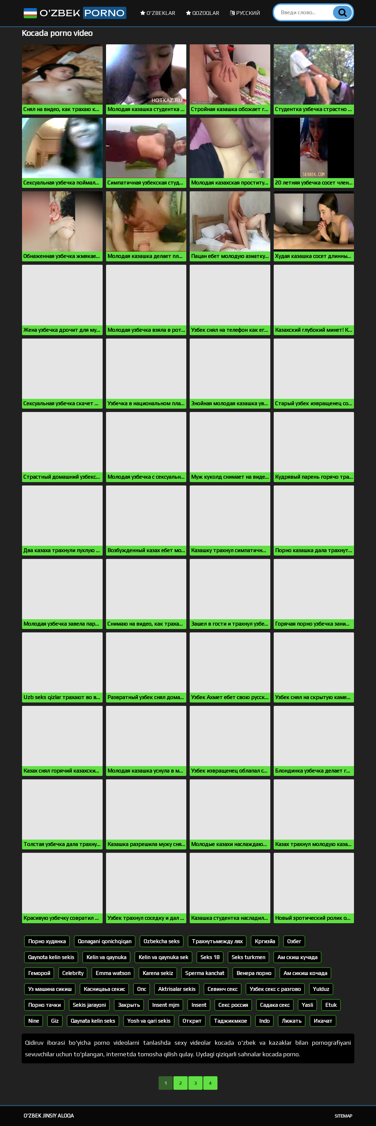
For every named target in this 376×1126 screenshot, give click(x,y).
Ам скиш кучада (297, 957)
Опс (141, 989)
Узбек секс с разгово (275, 989)
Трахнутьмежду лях (217, 941)
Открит (192, 1021)
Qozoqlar (203, 13)
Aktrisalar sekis (176, 989)
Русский (245, 13)
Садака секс (275, 1005)
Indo (264, 1021)
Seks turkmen (248, 957)
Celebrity (72, 973)
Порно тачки (44, 1005)
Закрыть (129, 1005)
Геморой (39, 973)
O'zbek (74, 13)
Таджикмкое (230, 1021)
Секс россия (233, 1005)
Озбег (294, 941)
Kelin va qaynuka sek (163, 957)
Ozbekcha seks (162, 941)
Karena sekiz (158, 973)
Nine (33, 1021)
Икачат (323, 1021)
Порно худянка (47, 941)
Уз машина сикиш (49, 989)
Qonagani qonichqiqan (104, 941)
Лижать (291, 1021)
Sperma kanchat (204, 973)
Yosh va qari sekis (148, 1021)
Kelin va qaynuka (106, 957)
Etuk (331, 1005)
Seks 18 (210, 957)
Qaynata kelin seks (93, 1021)
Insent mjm (165, 1005)
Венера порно (253, 973)
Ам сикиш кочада (305, 973)
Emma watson (113, 973)
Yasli (307, 1005)
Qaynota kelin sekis (51, 957)
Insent (198, 1005)
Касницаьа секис (104, 989)
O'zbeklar (157, 13)
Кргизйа (265, 941)
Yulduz (321, 989)
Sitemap (343, 1116)
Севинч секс (222, 989)
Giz (55, 1021)
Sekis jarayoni (89, 1005)
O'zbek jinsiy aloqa (49, 1116)
